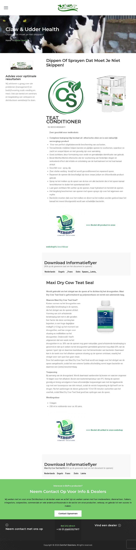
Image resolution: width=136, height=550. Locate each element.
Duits (79, 272)
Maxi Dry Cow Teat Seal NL (56, 468)
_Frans (70, 272)
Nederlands (50, 272)
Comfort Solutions (68, 545)
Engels (62, 272)
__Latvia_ (94, 272)
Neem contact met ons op (24, 529)
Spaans (86, 272)
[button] (68, 513)
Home (8, 40)
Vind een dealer (106, 525)
